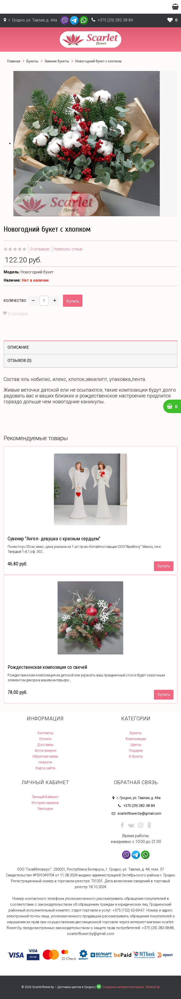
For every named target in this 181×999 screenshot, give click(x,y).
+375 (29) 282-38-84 (115, 20)
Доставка (45, 744)
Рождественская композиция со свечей (47, 667)
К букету (136, 756)
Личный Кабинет (45, 797)
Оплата (45, 739)
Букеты (32, 61)
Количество (15, 301)
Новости (45, 762)
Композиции (136, 739)
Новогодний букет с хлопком (98, 61)
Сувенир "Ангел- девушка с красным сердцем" (54, 539)
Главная (13, 61)
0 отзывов (39, 249)
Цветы (136, 744)
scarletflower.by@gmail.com (139, 813)
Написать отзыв (68, 249)
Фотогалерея (45, 750)
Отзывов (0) (19, 360)
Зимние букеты (57, 61)
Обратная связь (45, 756)
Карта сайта (45, 768)
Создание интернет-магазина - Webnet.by (131, 987)
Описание (18, 347)
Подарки (136, 750)
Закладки (45, 808)
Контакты (45, 733)
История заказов (45, 802)
